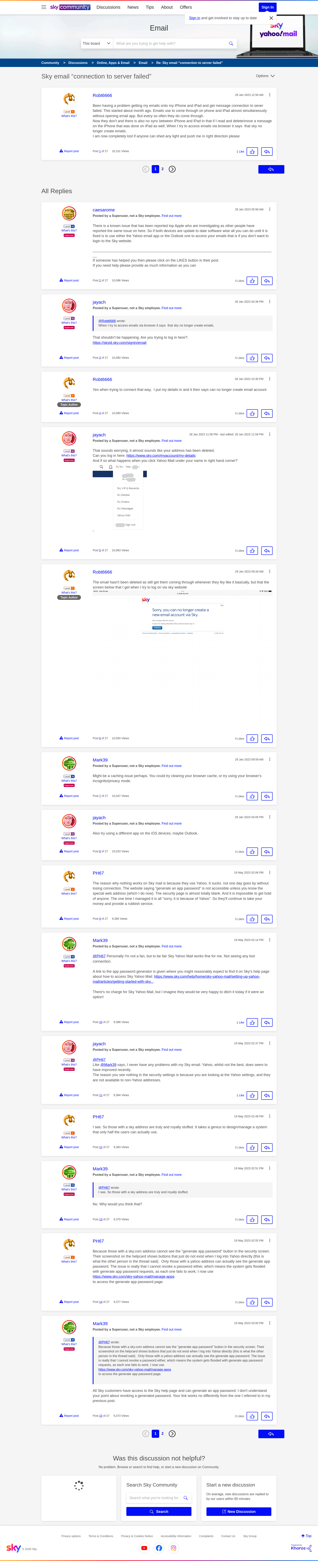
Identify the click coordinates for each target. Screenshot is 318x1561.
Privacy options (71, 1536)
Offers (186, 7)
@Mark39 (108, 1065)
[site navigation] (43, 7)
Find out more (172, 215)
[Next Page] (172, 169)
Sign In (268, 7)
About (167, 7)
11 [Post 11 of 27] (100, 1095)
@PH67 (99, 956)
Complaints (206, 1536)
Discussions (108, 7)
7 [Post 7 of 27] (100, 795)
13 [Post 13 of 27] (100, 1219)
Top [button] (309, 1536)
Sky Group (250, 1536)
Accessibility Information (176, 1536)
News (133, 7)
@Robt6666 (107, 321)
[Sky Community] (70, 7)
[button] (270, 95)
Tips (150, 7)
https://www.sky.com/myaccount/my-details (161, 456)
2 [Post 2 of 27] (100, 280)
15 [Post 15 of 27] (100, 1415)
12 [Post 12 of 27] (100, 1147)
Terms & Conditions (101, 1536)
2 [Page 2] (163, 169)
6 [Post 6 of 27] (100, 738)
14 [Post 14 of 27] (100, 1301)
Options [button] (262, 76)
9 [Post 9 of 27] (100, 918)
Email (159, 28)
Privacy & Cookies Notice (137, 1536)
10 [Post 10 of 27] (100, 1022)
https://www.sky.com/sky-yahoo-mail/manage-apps (133, 1277)
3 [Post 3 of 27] (100, 357)
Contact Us (228, 1536)
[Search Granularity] (97, 43)
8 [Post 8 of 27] (100, 851)
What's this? (69, 116)
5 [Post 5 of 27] (100, 550)
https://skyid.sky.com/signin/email (119, 343)
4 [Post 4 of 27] (100, 413)
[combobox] (169, 43)
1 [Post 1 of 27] (100, 151)
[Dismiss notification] (271, 18)
